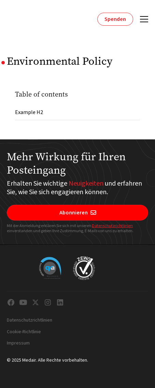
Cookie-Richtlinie (24, 332)
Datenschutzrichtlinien (112, 226)
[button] (143, 19)
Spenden (115, 19)
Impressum (18, 343)
